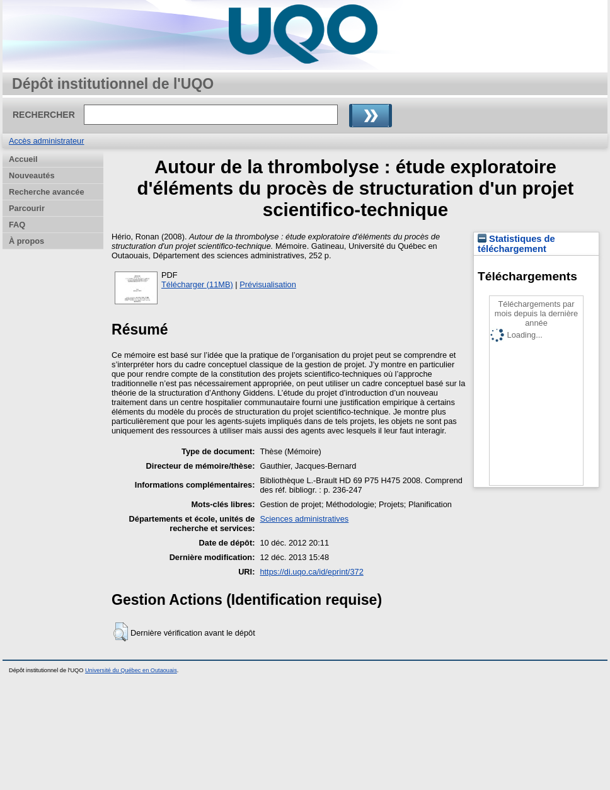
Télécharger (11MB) (197, 284)
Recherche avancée (46, 192)
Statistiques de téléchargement (516, 244)
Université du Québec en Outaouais (131, 670)
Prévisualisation (267, 284)
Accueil (23, 159)
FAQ (17, 224)
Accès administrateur (46, 141)
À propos (26, 241)
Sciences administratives (304, 519)
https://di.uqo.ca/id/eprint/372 (311, 571)
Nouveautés (32, 175)
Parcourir (27, 208)
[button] (120, 631)
